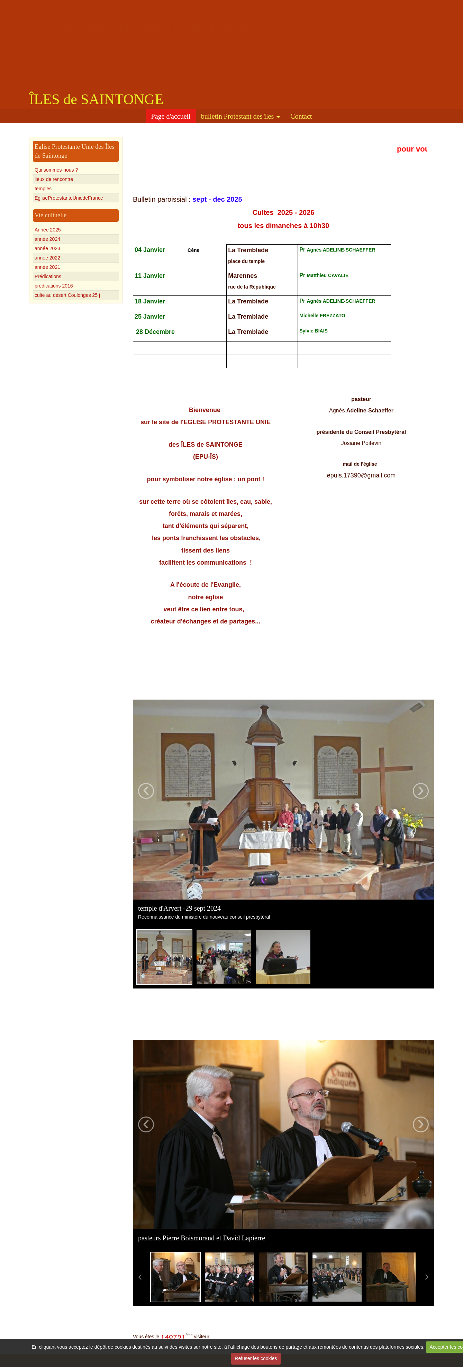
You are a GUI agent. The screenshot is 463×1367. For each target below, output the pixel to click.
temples (43, 188)
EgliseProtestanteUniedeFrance (69, 198)
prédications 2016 (54, 286)
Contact (301, 116)
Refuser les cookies (256, 1358)
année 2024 (47, 239)
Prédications (48, 276)
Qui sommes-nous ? (56, 170)
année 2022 (47, 258)
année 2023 (47, 248)
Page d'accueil (171, 116)
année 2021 (47, 267)
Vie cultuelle (50, 215)
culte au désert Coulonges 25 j (67, 295)
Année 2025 (48, 230)
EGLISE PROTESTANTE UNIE (139, 30)
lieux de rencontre (54, 179)
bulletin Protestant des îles (237, 116)
